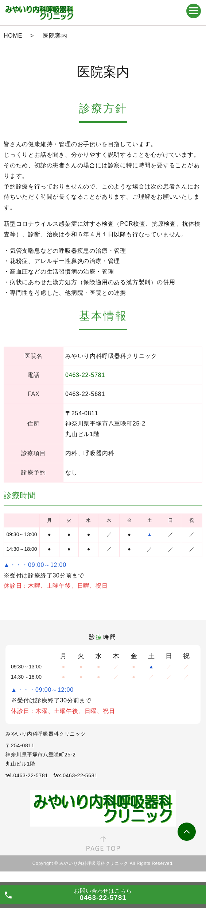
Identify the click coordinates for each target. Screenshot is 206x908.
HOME (13, 36)
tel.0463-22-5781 (26, 775)
